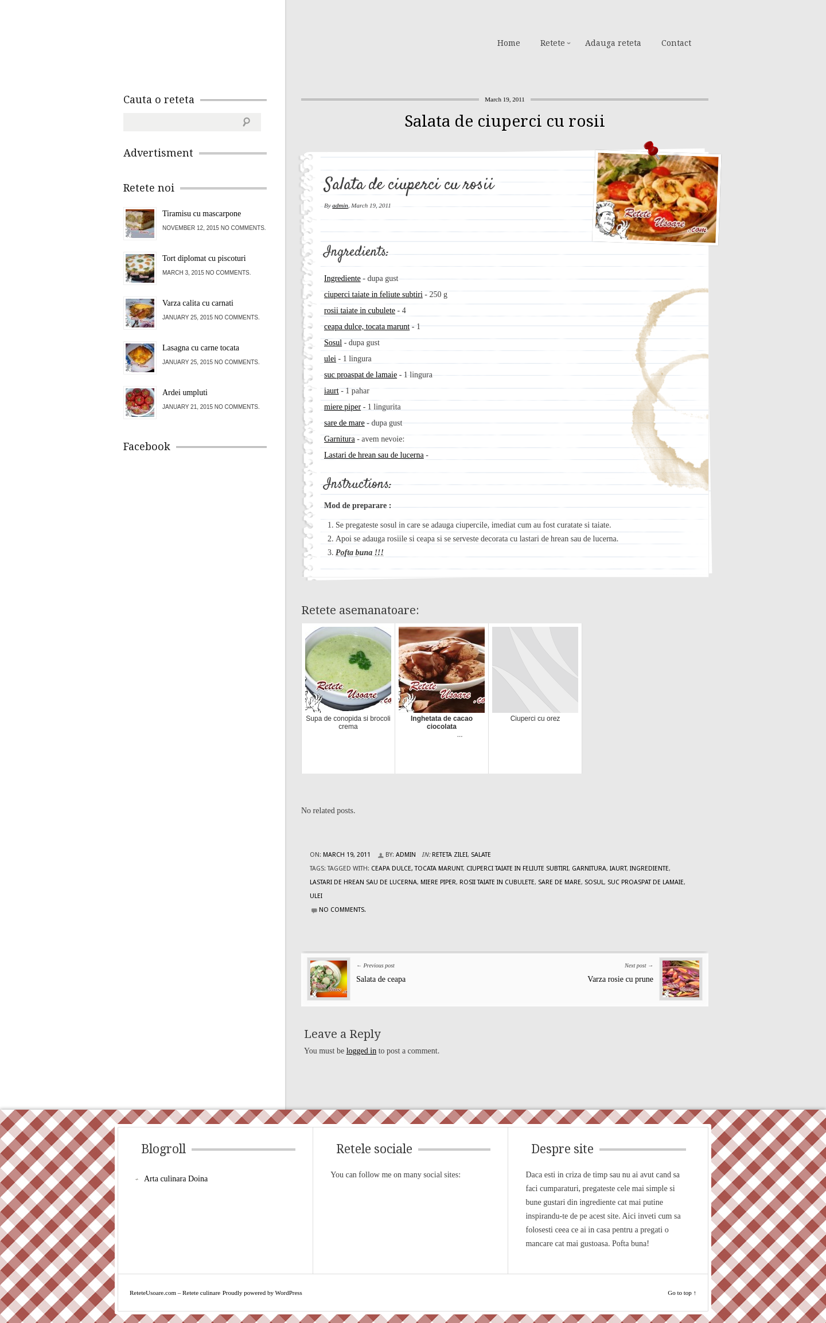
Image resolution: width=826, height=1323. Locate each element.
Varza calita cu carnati (197, 303)
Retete (552, 43)
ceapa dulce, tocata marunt (367, 326)
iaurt (331, 391)
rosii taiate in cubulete (359, 310)
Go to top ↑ (682, 1292)
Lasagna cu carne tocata (200, 348)
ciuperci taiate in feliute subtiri (373, 294)
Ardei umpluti (185, 392)
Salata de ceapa (381, 979)
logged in (361, 1051)
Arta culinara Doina (176, 1178)
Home (508, 43)
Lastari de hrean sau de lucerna (374, 455)
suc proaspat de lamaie (360, 374)
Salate (481, 854)
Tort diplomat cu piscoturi (204, 258)
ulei (330, 358)
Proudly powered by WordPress (262, 1292)
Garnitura (339, 439)
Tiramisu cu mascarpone (201, 213)
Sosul (333, 342)
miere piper (342, 407)
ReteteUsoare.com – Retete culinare (206, 42)
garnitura (589, 868)
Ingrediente (342, 278)
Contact (676, 43)
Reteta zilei (449, 854)
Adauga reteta (613, 43)
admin (340, 205)
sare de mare (344, 423)
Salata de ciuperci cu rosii (504, 121)
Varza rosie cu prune (620, 979)
